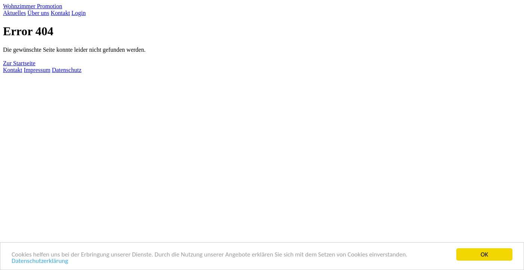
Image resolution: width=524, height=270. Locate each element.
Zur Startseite (19, 63)
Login (78, 13)
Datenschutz (67, 70)
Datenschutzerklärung (40, 261)
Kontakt (60, 13)
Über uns (38, 13)
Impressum (37, 70)
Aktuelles (14, 13)
